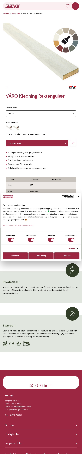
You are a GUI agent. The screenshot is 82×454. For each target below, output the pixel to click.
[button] (41, 54)
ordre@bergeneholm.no (20, 406)
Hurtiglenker (12, 434)
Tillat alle (66, 256)
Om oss (9, 425)
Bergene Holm (13, 443)
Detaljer (72, 248)
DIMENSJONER (11, 107)
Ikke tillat (15, 256)
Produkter (16, 13)
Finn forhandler (37, 143)
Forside (6, 13)
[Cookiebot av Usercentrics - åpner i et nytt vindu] (63, 196)
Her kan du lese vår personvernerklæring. (18, 225)
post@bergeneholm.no (19, 409)
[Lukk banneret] (78, 196)
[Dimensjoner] (41, 113)
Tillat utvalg (41, 256)
